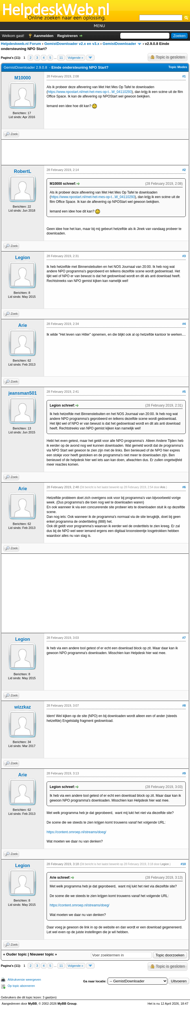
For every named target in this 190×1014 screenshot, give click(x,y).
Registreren (67, 36)
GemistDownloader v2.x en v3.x (71, 44)
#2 (184, 169)
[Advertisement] (95, 152)
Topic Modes (178, 67)
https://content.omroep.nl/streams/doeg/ (76, 832)
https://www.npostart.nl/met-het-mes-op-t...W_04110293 (90, 92)
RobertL (22, 171)
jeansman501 (22, 393)
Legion (22, 257)
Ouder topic (16, 954)
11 (61, 57)
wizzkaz (22, 707)
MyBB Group (67, 1003)
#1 (184, 76)
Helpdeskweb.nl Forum (21, 44)
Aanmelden (43, 36)
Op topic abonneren (21, 985)
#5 (184, 391)
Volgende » (75, 57)
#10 (183, 864)
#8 (184, 705)
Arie (22, 325)
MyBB (32, 1003)
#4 (184, 323)
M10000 (22, 77)
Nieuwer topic (42, 954)
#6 (184, 487)
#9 (184, 773)
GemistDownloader (119, 44)
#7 (184, 637)
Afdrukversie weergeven (24, 979)
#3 (184, 256)
